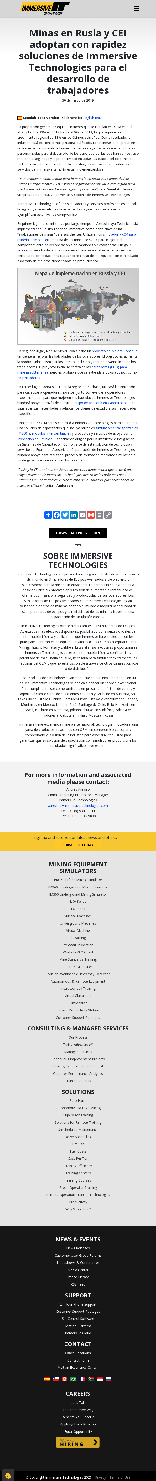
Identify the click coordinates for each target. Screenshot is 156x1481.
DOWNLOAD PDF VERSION (78, 533)
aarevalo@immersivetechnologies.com (78, 805)
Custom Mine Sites (78, 966)
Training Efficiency (78, 1165)
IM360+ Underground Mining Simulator (78, 887)
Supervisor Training (78, 1115)
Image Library (78, 1277)
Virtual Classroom (78, 995)
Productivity (78, 1202)
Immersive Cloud (78, 1333)
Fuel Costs (78, 1151)
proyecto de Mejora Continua (114, 351)
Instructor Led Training (78, 988)
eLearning (78, 937)
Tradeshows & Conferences (78, 1262)
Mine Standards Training (78, 959)
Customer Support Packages (78, 1017)
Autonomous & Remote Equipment (78, 981)
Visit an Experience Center (78, 1367)
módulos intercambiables (51, 433)
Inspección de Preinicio (35, 439)
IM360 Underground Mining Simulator (78, 894)
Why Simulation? (78, 1209)
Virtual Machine (78, 930)
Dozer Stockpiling (78, 1136)
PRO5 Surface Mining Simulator (78, 879)
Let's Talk (78, 1402)
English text (92, 117)
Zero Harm (78, 1100)
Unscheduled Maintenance (78, 1129)
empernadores (28, 377)
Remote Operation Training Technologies (78, 1194)
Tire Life (78, 1144)
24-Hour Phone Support (78, 1304)
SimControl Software (78, 1318)
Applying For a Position (78, 1424)
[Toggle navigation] (136, 8)
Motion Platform (78, 1326)
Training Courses (78, 1080)
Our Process (78, 1037)
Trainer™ (78, 1044)
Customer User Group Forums (78, 1255)
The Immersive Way (78, 1410)
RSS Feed (78, 1284)
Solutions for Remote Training (78, 1122)
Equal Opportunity (78, 1431)
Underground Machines (78, 923)
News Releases (78, 1248)
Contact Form (78, 1360)
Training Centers (78, 1173)
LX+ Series (78, 901)
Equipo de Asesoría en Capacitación (100, 402)
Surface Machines (78, 916)
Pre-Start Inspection (78, 945)
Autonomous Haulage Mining (78, 1108)
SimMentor (78, 1003)
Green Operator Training (78, 1187)
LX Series (78, 909)
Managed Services (78, 1052)
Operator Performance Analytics (78, 1073)
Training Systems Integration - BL (78, 1066)
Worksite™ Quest (78, 952)
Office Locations (78, 1353)
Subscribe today (78, 844)
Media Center (78, 1270)
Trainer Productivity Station (78, 1010)
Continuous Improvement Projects (78, 1059)
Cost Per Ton (78, 1158)
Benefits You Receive (78, 1417)
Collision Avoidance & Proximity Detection (78, 974)
